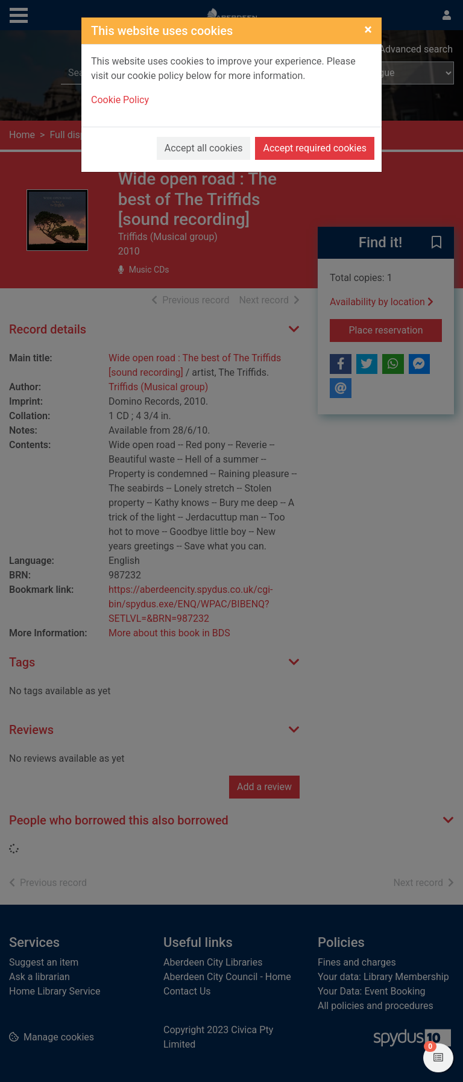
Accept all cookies (204, 148)
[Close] (368, 29)
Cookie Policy (120, 100)
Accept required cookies (315, 148)
